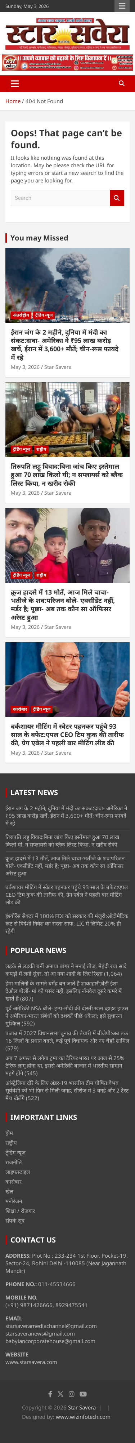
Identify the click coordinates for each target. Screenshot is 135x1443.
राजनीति (13, 1162)
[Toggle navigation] (14, 83)
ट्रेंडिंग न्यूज (44, 315)
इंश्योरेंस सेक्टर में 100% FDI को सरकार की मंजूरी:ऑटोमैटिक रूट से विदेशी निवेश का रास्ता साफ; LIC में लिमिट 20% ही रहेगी (67, 923)
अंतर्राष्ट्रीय (21, 315)
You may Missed (39, 238)
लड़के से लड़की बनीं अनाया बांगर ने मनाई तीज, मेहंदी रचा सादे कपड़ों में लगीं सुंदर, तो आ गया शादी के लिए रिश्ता (66, 969)
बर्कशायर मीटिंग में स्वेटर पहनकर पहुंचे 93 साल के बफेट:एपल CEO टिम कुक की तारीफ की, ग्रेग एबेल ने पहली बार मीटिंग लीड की (67, 734)
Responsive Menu (122, 6)
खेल (9, 1191)
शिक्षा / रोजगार (20, 1210)
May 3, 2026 (25, 366)
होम (9, 1133)
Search (117, 198)
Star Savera (58, 366)
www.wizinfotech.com (83, 1416)
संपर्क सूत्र (14, 1220)
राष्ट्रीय (41, 449)
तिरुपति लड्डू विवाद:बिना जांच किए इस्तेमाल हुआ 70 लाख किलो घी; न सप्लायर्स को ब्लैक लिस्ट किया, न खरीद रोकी (67, 474)
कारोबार (20, 709)
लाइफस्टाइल (17, 1171)
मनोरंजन (13, 1201)
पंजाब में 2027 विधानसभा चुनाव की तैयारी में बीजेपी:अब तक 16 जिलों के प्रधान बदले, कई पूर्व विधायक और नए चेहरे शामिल (67, 1036)
